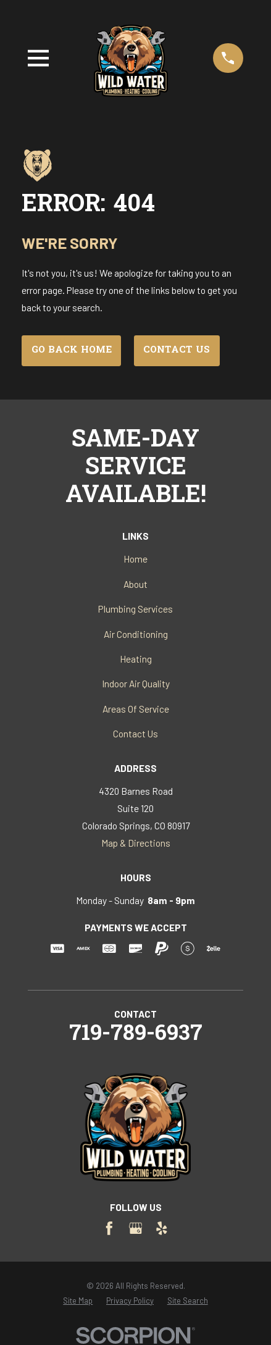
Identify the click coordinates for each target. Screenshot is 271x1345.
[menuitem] (78, 1301)
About (135, 584)
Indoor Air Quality (136, 683)
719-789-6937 (135, 1034)
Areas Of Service (135, 708)
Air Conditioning (136, 634)
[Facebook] (109, 1228)
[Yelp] (162, 1228)
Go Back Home (71, 350)
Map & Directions (135, 842)
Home (135, 558)
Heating (136, 658)
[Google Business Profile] (136, 1228)
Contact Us (176, 350)
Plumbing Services (135, 608)
